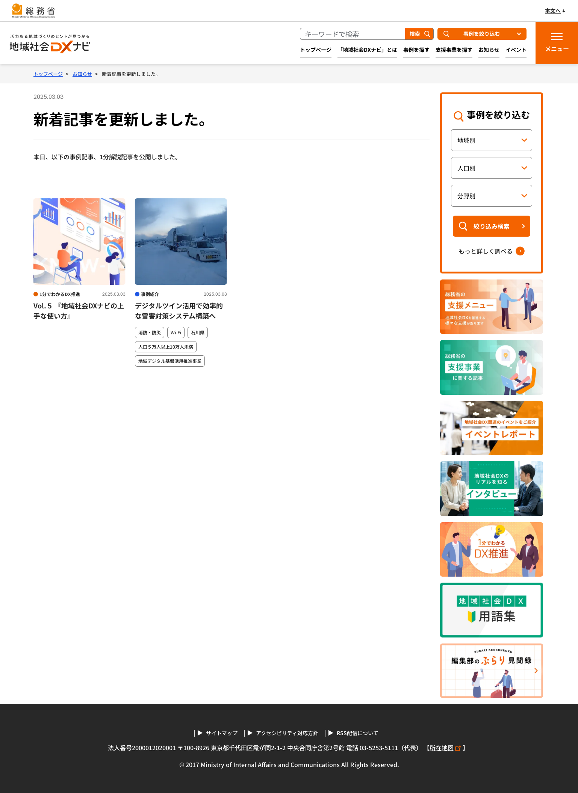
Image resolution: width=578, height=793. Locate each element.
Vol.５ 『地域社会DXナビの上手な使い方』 (78, 310)
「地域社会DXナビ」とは (367, 49)
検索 (415, 33)
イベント (516, 49)
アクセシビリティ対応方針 (287, 733)
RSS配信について (357, 733)
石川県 (197, 332)
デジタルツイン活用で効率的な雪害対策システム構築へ (179, 310)
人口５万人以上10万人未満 (165, 346)
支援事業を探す (454, 49)
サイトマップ (222, 733)
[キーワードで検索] (353, 34)
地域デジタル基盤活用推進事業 (169, 361)
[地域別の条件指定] (491, 140)
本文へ (553, 10)
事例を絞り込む (481, 33)
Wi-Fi (176, 332)
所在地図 (446, 747)
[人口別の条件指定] (491, 168)
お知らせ (488, 49)
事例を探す (416, 49)
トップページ (315, 49)
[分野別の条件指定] (491, 196)
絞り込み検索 (492, 226)
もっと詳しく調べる (485, 250)
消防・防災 (149, 332)
